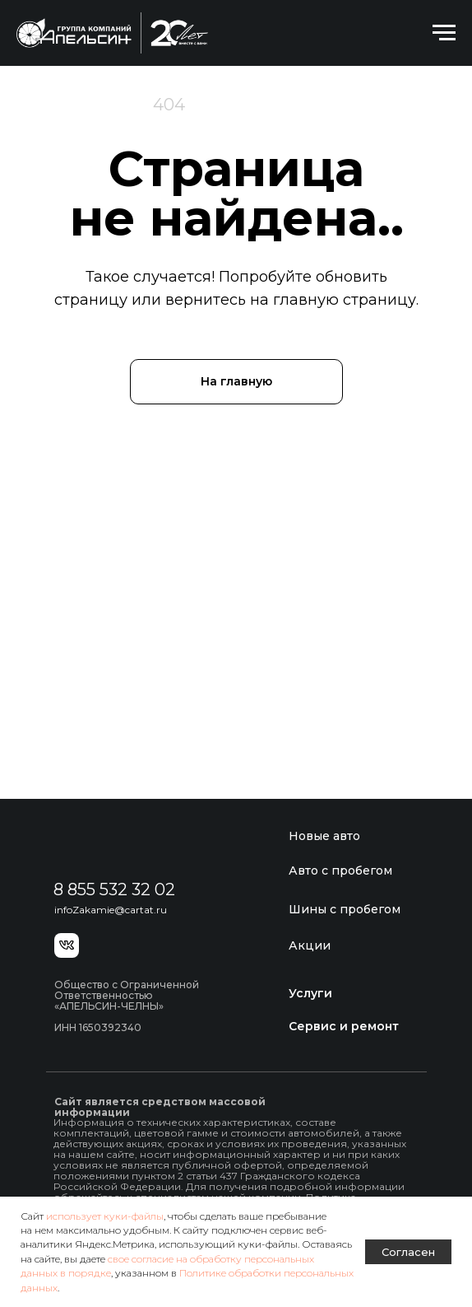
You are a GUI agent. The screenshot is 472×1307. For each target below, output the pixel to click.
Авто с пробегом (340, 870)
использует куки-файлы (105, 1216)
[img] (131, 845)
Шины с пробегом (344, 909)
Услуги (310, 993)
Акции (310, 945)
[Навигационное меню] (444, 33)
